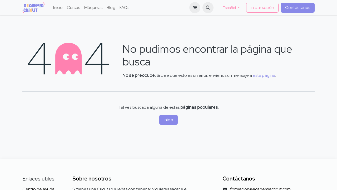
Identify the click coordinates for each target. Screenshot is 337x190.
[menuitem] (58, 7)
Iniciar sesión (262, 7)
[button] (208, 7)
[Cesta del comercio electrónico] (194, 7)
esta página (264, 75)
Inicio (168, 119)
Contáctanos (297, 7)
